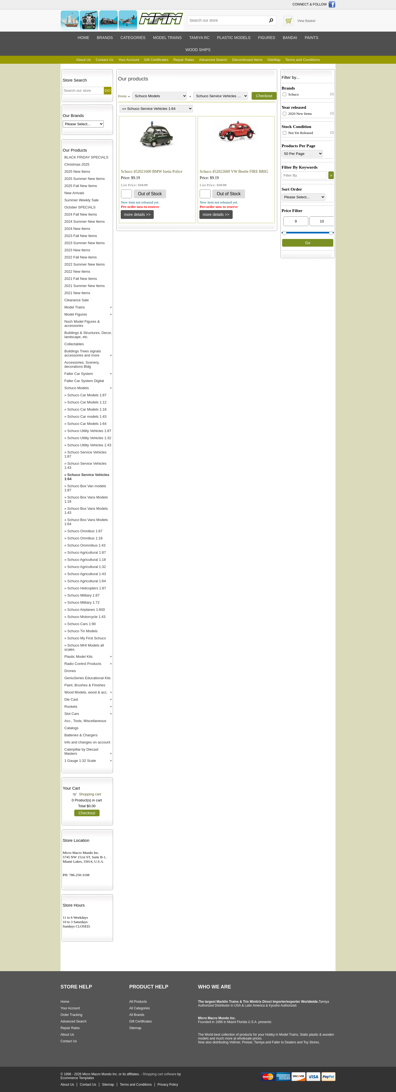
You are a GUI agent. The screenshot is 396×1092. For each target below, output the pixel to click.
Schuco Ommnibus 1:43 (86, 545)
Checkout (87, 813)
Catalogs (71, 728)
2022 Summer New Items (84, 264)
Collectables (74, 344)
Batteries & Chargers (81, 735)
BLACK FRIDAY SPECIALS (86, 157)
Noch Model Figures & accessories (82, 323)
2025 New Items (77, 171)
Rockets (70, 706)
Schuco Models (76, 388)
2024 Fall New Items (80, 214)
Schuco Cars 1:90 (81, 624)
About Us (83, 60)
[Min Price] (295, 221)
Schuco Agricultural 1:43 (86, 574)
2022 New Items (77, 271)
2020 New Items (297, 114)
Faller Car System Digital (84, 381)
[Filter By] (304, 175)
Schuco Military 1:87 (83, 595)
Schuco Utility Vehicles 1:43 (89, 445)
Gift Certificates (156, 60)
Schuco (291, 94)
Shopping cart (90, 794)
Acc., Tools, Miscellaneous (85, 721)
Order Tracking (71, 1015)
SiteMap (273, 60)
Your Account (128, 60)
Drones (70, 671)
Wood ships (197, 50)
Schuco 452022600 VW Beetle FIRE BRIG (234, 171)
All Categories (139, 1008)
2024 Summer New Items (84, 221)
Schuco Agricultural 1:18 (86, 560)
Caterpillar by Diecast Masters (81, 751)
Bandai (290, 37)
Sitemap (135, 1028)
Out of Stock (150, 193)
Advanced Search (213, 60)
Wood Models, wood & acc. (86, 692)
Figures (266, 37)
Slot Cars (71, 714)
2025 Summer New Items (84, 179)
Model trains (167, 37)
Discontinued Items (247, 60)
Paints (311, 37)
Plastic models (233, 37)
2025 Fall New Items (80, 186)
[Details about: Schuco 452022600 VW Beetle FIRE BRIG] (216, 214)
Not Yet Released (298, 133)
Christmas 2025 (76, 164)
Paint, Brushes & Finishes (84, 685)
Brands (105, 37)
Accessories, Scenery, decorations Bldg (82, 364)
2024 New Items (77, 229)
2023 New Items (77, 250)
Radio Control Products (82, 664)
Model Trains (74, 307)
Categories (132, 37)
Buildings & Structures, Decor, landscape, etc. (88, 335)
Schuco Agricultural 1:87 (86, 552)
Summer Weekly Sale (81, 200)
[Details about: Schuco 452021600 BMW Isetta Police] (137, 214)
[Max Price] (321, 221)
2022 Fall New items (80, 257)
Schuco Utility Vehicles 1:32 (89, 438)
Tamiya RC (199, 37)
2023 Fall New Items (80, 236)
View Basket (306, 21)
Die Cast (71, 699)
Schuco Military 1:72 (83, 602)
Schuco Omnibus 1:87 (85, 531)
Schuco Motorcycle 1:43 (86, 617)
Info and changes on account (87, 742)
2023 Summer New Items (84, 243)
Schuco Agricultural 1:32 (86, 567)
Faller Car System (78, 374)
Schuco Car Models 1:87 (86, 395)
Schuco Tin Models (82, 631)
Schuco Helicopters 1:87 (86, 588)
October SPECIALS (79, 207)
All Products (138, 1002)
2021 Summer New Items (84, 286)
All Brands (136, 1015)
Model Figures (75, 314)
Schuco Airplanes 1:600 (86, 610)
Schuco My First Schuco (86, 638)
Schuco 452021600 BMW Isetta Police (151, 171)
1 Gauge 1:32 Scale (80, 761)
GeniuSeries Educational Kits (87, 678)
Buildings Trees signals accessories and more (82, 353)
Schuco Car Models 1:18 (86, 409)
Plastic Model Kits (78, 656)
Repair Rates (183, 60)
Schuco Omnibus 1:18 (85, 538)
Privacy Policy (168, 1085)
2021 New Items (77, 293)
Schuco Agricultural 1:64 (86, 581)
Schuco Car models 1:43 (86, 416)
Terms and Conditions (302, 60)
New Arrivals (74, 193)
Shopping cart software (160, 1074)
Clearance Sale (76, 300)
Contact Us (104, 60)
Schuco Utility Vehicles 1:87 (89, 431)
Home (83, 37)
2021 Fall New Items (80, 279)
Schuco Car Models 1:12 (86, 402)
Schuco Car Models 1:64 (86, 424)
